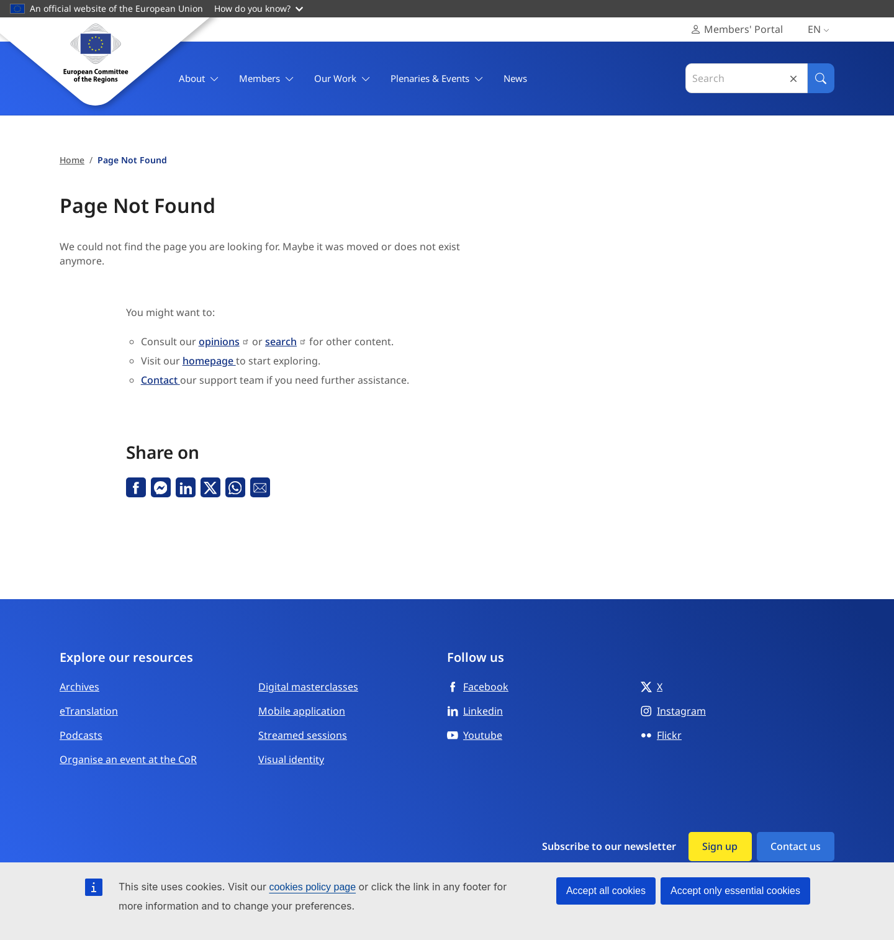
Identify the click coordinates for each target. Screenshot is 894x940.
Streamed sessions (302, 735)
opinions (219, 341)
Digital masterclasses (308, 687)
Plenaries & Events (437, 78)
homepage (209, 361)
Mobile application (301, 711)
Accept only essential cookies (735, 890)
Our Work (342, 78)
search (281, 341)
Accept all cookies (606, 890)
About (199, 78)
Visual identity (291, 759)
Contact (160, 380)
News (515, 78)
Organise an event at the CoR (128, 759)
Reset (793, 78)
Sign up (720, 846)
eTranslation (89, 711)
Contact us (795, 846)
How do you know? (258, 8)
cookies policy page (312, 887)
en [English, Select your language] (821, 29)
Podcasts (81, 735)
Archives (79, 687)
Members (266, 78)
